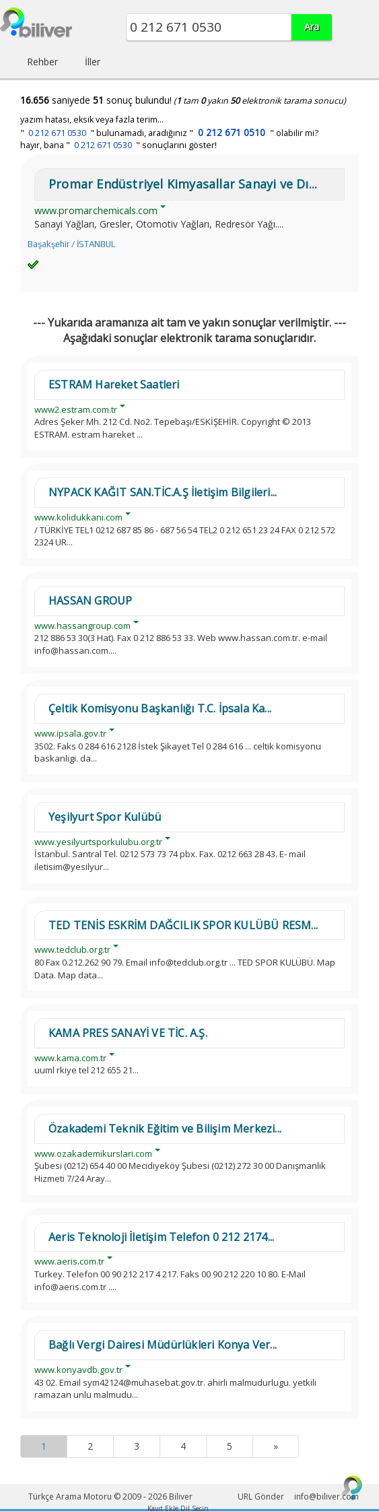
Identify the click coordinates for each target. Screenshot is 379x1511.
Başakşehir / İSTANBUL (71, 244)
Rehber (42, 61)
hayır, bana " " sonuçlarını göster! (118, 145)
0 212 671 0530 (57, 133)
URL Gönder (261, 1496)
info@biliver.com (326, 1496)
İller (92, 61)
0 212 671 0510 (231, 132)
